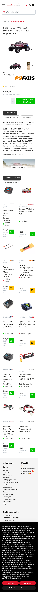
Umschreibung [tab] (10, 113)
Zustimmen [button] (28, 583)
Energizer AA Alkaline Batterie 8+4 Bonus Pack (26, 211)
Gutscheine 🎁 (26, 473)
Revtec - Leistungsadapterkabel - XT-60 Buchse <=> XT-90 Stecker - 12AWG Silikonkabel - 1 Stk (27, 270)
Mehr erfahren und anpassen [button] (19, 588)
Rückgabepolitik (8, 494)
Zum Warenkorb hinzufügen (25, 101)
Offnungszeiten (8, 475)
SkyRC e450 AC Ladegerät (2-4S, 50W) (8, 324)
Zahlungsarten (7, 487)
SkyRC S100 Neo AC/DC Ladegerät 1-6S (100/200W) (7, 379)
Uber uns (6, 472)
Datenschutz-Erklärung (10, 489)
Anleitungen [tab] (27, 117)
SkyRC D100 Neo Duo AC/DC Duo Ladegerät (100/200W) (27, 324)
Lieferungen (7, 497)
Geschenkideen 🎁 (27, 471)
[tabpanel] (19, 145)
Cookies (5, 492)
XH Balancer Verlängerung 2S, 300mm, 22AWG (25, 429)
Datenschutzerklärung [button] (8, 530)
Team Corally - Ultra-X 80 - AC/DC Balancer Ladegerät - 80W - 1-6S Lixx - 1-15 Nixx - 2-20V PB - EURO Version (8, 216)
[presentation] (31, 49)
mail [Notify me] (11, 288)
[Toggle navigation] (3, 19)
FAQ (4, 504)
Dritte (11, 544)
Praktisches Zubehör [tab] (12, 178)
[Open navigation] (3, 5)
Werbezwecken (27, 552)
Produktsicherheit (8, 520)
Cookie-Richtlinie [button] (9, 540)
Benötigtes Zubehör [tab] (12, 182)
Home (5, 22)
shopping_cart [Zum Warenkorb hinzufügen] (11, 231)
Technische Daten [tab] (11, 117)
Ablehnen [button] (10, 583)
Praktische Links (11, 512)
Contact (5, 470)
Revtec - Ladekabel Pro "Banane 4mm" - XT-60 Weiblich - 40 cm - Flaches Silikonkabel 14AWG (8, 272)
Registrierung (7, 515)
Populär (25, 463)
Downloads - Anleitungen (11, 518)
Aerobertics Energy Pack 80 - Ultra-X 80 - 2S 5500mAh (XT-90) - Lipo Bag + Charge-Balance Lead (8, 432)
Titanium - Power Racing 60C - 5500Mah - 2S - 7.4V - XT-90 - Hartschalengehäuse (26, 379)
